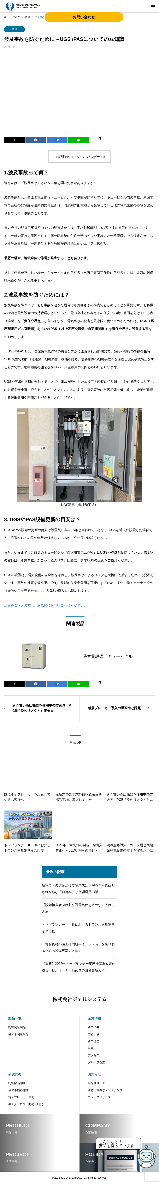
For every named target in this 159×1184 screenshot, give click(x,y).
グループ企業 (96, 1062)
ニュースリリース (99, 1097)
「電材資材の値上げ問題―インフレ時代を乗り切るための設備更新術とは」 (78, 947)
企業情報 (94, 1018)
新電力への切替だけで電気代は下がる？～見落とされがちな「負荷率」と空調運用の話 (78, 889)
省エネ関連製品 (18, 1034)
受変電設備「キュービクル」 (110, 656)
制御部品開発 (17, 1083)
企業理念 (93, 1041)
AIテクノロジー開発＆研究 (25, 1104)
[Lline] (78, 140)
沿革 (91, 1048)
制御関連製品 (17, 1027)
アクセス (93, 1055)
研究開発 (15, 1074)
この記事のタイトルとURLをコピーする (79, 156)
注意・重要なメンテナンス (105, 1090)
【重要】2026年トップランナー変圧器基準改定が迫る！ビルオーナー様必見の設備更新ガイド (79, 967)
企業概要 (93, 1027)
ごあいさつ (95, 1034)
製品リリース (96, 1083)
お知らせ (94, 1074)
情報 (14, 29)
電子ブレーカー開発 (21, 1097)
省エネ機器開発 (18, 1090)
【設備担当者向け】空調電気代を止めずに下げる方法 (78, 908)
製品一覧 (15, 1018)
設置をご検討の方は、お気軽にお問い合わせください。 (45, 605)
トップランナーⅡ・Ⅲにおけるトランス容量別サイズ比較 (78, 928)
